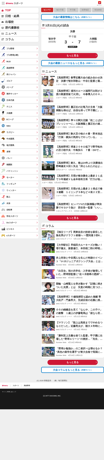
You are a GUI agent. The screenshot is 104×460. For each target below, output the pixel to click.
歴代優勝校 (12, 27)
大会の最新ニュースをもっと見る (72, 63)
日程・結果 (12, 16)
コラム (9, 39)
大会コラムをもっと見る (72, 370)
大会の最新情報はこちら (72, 17)
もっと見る (72, 55)
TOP (8, 10)
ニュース (11, 33)
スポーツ (16, 385)
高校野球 (27, 385)
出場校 (9, 21)
